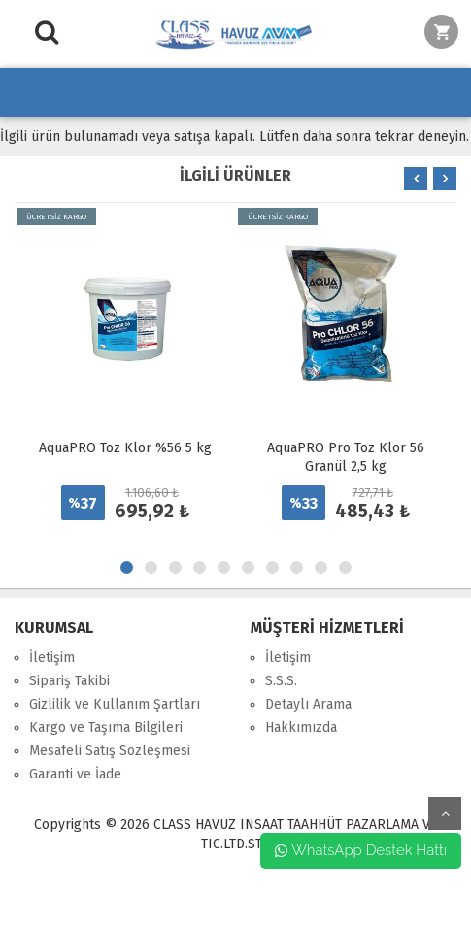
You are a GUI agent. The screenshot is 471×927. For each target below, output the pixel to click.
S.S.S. (281, 681)
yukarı (444, 813)
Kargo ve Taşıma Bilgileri (106, 727)
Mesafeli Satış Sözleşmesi (109, 751)
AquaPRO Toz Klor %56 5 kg (125, 448)
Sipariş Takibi (69, 681)
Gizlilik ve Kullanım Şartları (114, 704)
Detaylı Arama (308, 704)
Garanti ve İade (75, 774)
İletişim (52, 657)
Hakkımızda (301, 727)
